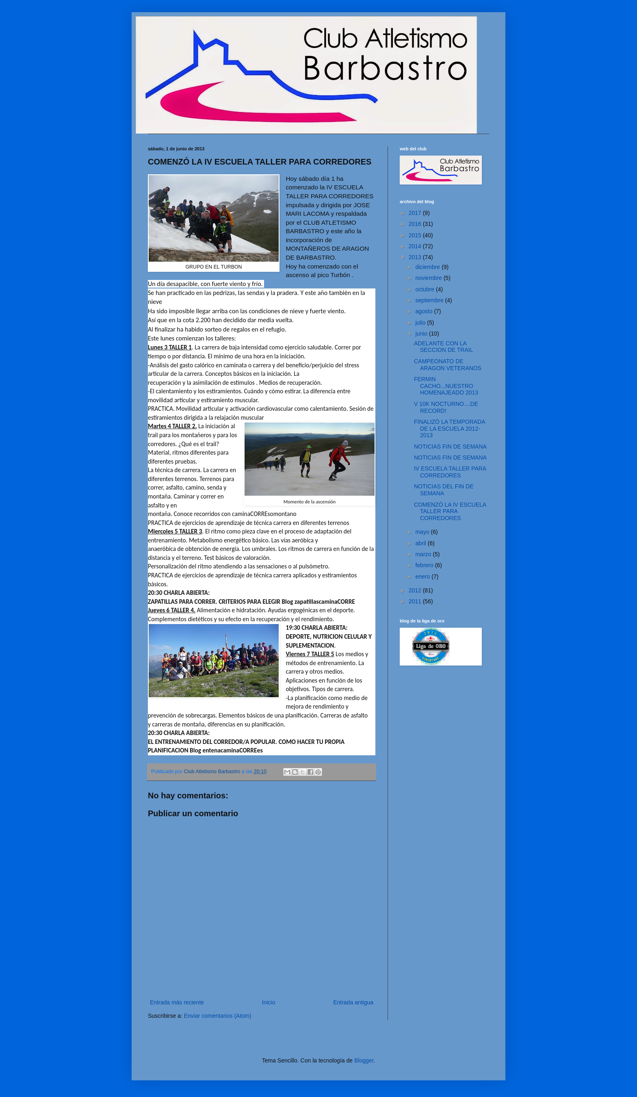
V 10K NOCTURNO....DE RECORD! (446, 407)
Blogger (363, 1060)
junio (422, 333)
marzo (424, 554)
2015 (416, 235)
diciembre (428, 267)
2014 (416, 246)
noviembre (429, 278)
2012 (416, 590)
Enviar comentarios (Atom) (217, 1015)
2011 (416, 601)
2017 (416, 213)
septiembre (430, 300)
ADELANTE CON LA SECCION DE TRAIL (443, 346)
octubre (425, 289)
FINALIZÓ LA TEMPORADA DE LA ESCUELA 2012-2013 (449, 428)
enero (423, 576)
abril (421, 543)
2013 (416, 257)
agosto (424, 311)
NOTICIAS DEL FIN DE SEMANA (444, 489)
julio (421, 322)
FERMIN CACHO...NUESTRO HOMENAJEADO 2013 (446, 386)
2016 (416, 224)
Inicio (268, 1002)
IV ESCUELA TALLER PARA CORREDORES (450, 472)
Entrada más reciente (177, 1002)
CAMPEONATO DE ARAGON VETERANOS (447, 364)
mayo (423, 532)
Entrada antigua (353, 1002)
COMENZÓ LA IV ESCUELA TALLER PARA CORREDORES (450, 511)
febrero (425, 565)
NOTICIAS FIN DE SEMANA (450, 446)
